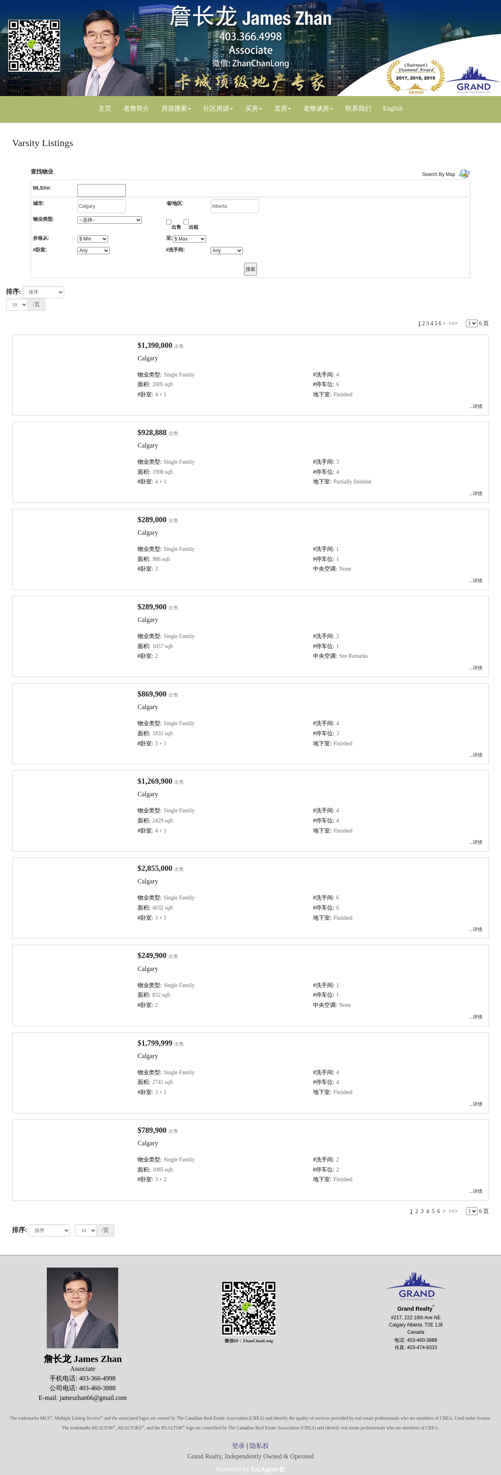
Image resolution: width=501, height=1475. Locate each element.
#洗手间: (175, 250)
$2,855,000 (155, 868)
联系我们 (358, 108)
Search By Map (438, 174)
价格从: (41, 238)
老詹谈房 (316, 108)
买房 (251, 108)
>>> (453, 323)
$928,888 (152, 432)
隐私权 (259, 1445)
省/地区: (175, 203)
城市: (38, 203)
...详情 (475, 406)
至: (169, 238)
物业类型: (43, 219)
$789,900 (152, 1130)
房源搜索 (174, 108)
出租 (193, 227)
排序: (13, 291)
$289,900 (152, 607)
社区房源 (216, 108)
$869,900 (152, 694)
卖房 (280, 108)
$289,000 (152, 519)
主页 (104, 108)
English (393, 108)
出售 (176, 227)
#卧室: (40, 250)
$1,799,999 (155, 1043)
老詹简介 (136, 108)
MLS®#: (42, 188)
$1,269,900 (155, 781)
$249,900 (152, 955)
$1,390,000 (155, 345)
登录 (238, 1445)
